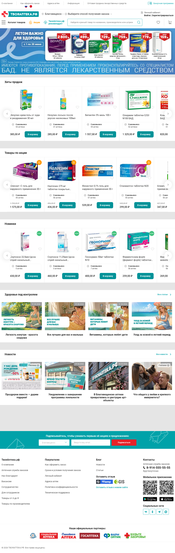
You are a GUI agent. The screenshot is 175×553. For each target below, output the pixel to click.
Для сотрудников (10, 492)
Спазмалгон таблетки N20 (134, 186)
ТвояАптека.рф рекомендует (54, 22)
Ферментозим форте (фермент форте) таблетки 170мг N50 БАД (137, 259)
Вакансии (6, 481)
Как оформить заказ (30, 3)
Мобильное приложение (157, 477)
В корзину (33, 134)
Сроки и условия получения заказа (63, 470)
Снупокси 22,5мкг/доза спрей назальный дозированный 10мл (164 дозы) (24, 259)
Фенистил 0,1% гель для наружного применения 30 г (97, 187)
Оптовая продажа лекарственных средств (106, 3)
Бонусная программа (160, 3)
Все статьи (164, 294)
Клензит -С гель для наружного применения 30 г (25, 187)
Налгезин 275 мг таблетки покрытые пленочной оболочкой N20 (60, 188)
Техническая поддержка (57, 492)
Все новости (163, 354)
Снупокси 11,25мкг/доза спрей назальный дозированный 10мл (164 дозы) (62, 259)
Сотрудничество (10, 487)
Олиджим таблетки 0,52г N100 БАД (136, 117)
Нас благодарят (10, 476)
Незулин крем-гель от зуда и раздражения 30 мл (25, 117)
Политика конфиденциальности (61, 487)
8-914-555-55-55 (158, 467)
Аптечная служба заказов (15, 470)
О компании (7, 3)
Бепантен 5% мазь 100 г (98, 115)
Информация (74, 3)
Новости (100, 464)
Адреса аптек (53, 3)
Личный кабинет (53, 476)
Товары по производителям (16, 504)
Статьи (99, 470)
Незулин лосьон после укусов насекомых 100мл (61, 117)
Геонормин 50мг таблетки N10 (99, 258)
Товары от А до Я (10, 498)
